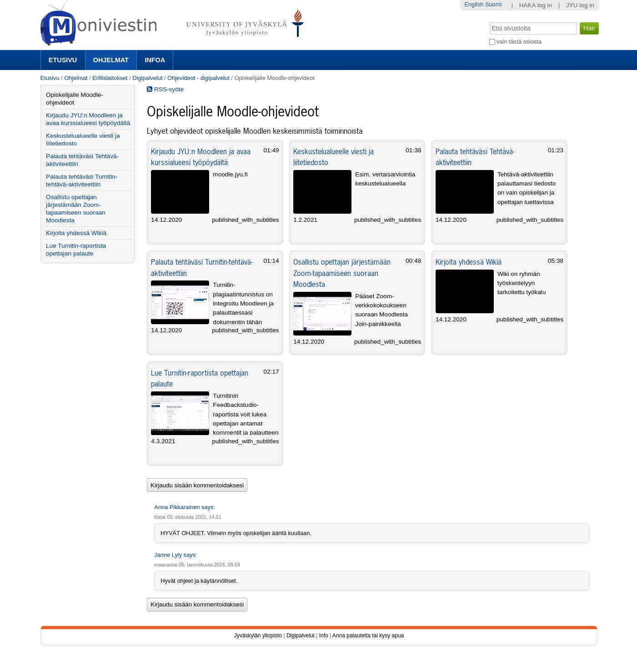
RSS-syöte (165, 89)
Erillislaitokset (110, 78)
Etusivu (63, 60)
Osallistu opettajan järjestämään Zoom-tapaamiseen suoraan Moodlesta (342, 273)
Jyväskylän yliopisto (258, 635)
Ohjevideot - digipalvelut (198, 78)
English (473, 4)
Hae (488, 21)
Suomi (493, 4)
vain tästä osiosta (519, 41)
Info (323, 635)
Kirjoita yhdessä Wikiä (469, 262)
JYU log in (580, 5)
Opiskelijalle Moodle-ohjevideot (74, 98)
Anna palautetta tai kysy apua (368, 635)
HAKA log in (535, 5)
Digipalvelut (147, 78)
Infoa (155, 60)
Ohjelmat (111, 60)
